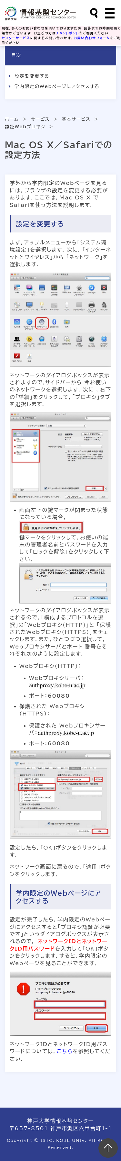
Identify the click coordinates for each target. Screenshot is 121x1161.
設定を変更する (32, 76)
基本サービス (76, 119)
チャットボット (67, 33)
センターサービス (16, 37)
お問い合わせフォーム (92, 37)
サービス (40, 119)
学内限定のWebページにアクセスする (57, 86)
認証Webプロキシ (25, 126)
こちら (65, 1051)
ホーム (12, 119)
